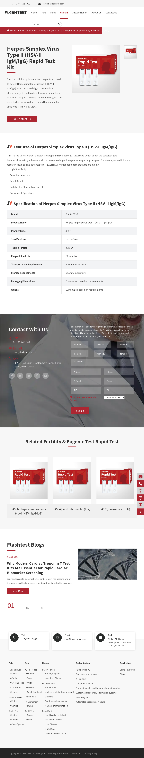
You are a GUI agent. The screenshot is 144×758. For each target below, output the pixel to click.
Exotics (14, 692)
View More (18, 591)
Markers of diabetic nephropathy (59, 692)
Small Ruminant (34, 692)
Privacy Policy (91, 753)
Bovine (30, 687)
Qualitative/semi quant (55, 733)
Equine (30, 673)
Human (64, 12)
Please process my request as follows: (83, 399)
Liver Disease (50, 724)
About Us (96, 12)
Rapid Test (32, 30)
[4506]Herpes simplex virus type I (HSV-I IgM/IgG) (29, 511)
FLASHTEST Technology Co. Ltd (35, 753)
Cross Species (17, 682)
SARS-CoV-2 (50, 687)
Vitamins (48, 696)
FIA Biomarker (15, 697)
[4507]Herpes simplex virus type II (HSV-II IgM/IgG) (86, 30)
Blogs (122, 674)
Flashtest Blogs (25, 544)
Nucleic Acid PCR (83, 669)
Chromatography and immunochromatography (98, 688)
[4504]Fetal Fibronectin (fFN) (72, 509)
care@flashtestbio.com (53, 3)
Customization (79, 12)
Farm (53, 12)
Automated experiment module (90, 701)
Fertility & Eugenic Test (49, 30)
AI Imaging (81, 678)
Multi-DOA (49, 728)
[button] (16, 605)
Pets (44, 12)
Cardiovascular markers (55, 701)
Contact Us (111, 12)
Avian (29, 682)
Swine (29, 678)
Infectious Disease (53, 678)
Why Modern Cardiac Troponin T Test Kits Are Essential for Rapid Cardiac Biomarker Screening (38, 568)
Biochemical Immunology (88, 674)
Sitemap (76, 753)
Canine (14, 678)
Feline (13, 673)
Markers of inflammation (56, 705)
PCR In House (15, 669)
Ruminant (31, 696)
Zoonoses (15, 687)
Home (34, 12)
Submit (80, 410)
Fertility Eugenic (52, 673)
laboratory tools (83, 697)
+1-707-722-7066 (29, 639)
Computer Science (84, 683)
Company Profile (127, 669)
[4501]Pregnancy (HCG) (115, 509)
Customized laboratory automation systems (96, 692)
